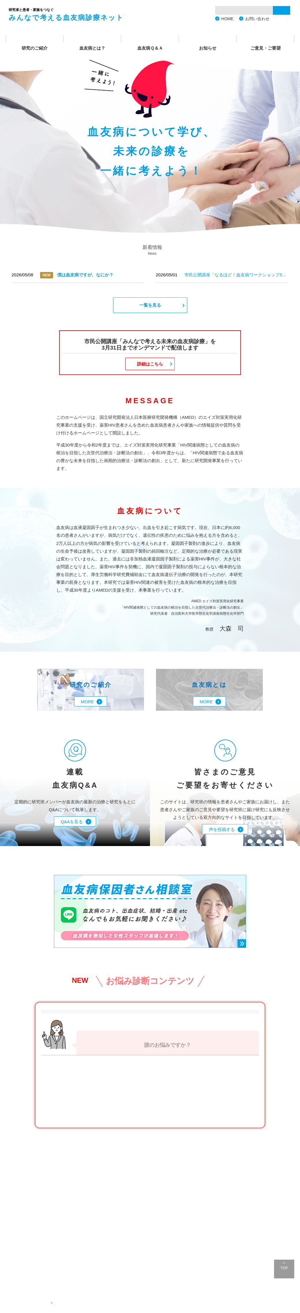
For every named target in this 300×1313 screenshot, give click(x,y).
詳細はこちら (150, 363)
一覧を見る (150, 305)
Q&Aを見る (72, 821)
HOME (227, 18)
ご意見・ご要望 (265, 48)
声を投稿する (222, 829)
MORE (87, 701)
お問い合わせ (257, 18)
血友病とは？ (92, 48)
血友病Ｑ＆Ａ (150, 48)
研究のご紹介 (35, 48)
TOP (284, 1268)
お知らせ (207, 48)
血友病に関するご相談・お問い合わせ (91, 1302)
